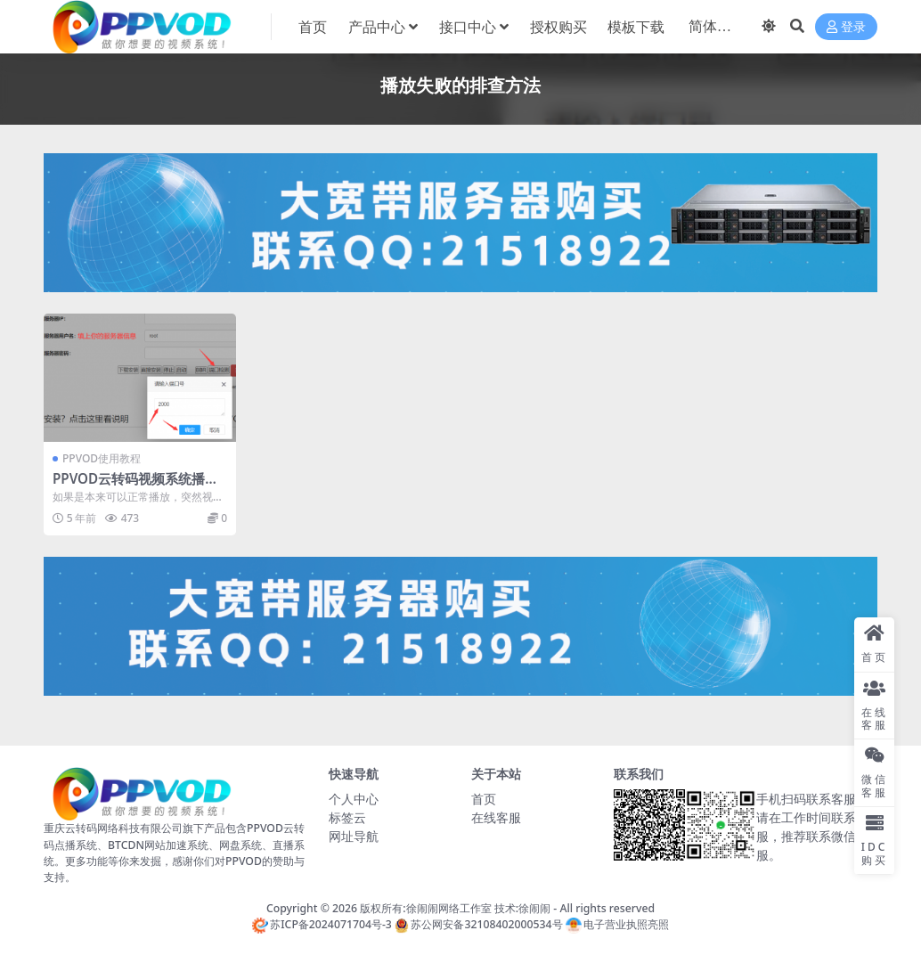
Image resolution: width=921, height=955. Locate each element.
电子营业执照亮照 (617, 924)
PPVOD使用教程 (101, 458)
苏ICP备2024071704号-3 (322, 924)
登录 (846, 27)
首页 (483, 798)
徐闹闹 (534, 908)
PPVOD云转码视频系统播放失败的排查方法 (135, 486)
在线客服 (496, 817)
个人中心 (354, 798)
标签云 (347, 817)
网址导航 (354, 836)
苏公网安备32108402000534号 (478, 924)
